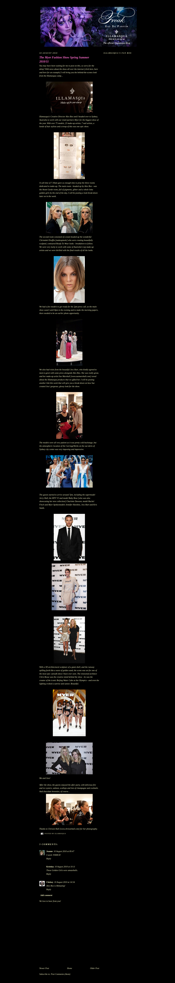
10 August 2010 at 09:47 (64, 851)
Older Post (94, 968)
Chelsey (49, 882)
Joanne (49, 851)
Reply (48, 858)
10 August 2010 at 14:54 (64, 882)
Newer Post (44, 968)
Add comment (46, 895)
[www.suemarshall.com (80, 376)
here (91, 69)
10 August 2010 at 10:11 (65, 866)
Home (69, 968)
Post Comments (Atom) (60, 974)
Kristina (50, 866)
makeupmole (61, 240)
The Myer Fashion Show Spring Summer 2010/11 (64, 59)
